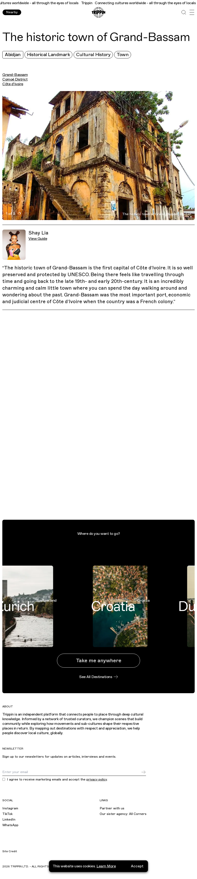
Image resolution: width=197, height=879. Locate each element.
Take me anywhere (98, 660)
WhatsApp (10, 825)
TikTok (7, 814)
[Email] (71, 772)
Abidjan (13, 55)
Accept (137, 865)
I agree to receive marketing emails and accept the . (57, 779)
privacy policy (96, 779)
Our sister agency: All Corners (123, 814)
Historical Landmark (48, 55)
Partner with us (112, 808)
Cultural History (93, 55)
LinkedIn (8, 819)
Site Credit (9, 851)
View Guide (37, 238)
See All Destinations (98, 677)
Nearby (12, 12)
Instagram (10, 808)
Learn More (106, 865)
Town (123, 55)
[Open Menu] (192, 12)
